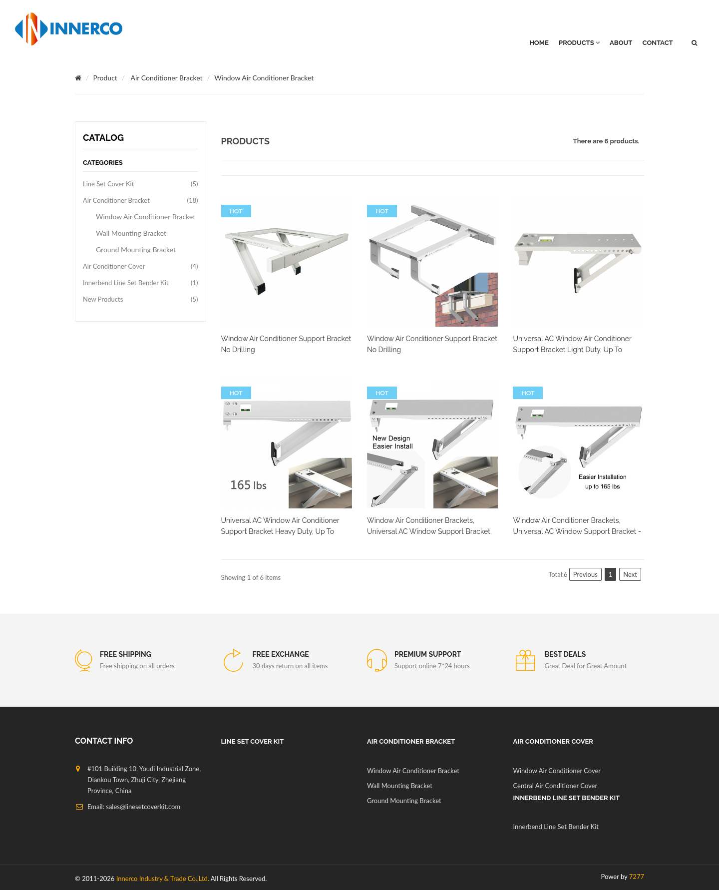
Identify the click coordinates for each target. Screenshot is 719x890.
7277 (636, 877)
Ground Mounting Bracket (136, 249)
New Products (103, 299)
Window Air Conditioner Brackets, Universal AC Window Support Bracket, (429, 525)
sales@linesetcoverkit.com (143, 807)
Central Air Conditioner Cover (555, 786)
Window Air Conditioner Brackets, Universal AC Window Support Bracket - (577, 525)
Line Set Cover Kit (108, 184)
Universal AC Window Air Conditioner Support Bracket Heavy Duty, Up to (280, 525)
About (621, 42)
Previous (585, 574)
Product (105, 77)
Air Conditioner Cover (114, 266)
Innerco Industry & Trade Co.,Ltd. (162, 879)
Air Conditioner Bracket (167, 77)
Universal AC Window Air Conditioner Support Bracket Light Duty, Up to (572, 344)
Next (630, 574)
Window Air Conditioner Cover (557, 771)
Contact (658, 42)
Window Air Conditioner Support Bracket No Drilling (286, 344)
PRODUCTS (579, 42)
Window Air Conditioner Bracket (264, 77)
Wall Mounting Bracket (131, 233)
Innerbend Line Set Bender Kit (125, 283)
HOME (539, 42)
